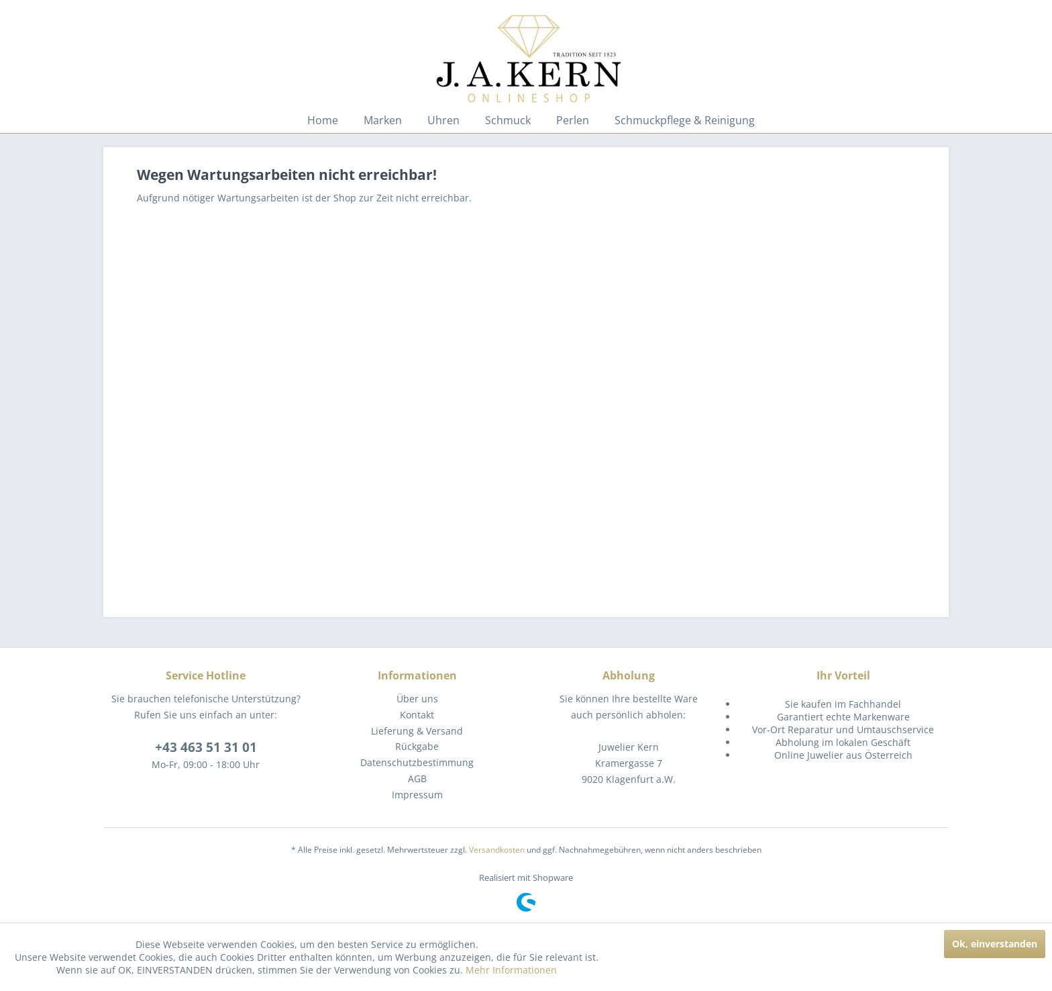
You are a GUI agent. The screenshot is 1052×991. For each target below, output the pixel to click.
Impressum (417, 794)
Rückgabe (417, 746)
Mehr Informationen (511, 969)
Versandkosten (497, 849)
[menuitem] (323, 120)
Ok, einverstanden (994, 943)
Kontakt (417, 714)
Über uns (417, 698)
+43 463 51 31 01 (206, 747)
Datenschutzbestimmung (417, 762)
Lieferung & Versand (417, 730)
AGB (417, 778)
